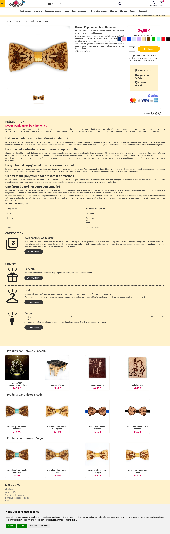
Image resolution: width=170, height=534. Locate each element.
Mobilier (114, 11)
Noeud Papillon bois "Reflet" (102, 443)
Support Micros (61, 392)
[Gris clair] (134, 39)
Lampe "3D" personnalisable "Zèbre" (21, 392)
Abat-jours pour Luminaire (31, 11)
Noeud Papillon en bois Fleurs (142, 493)
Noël (74, 11)
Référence (78, 51)
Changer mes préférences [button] (39, 526)
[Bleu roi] (129, 39)
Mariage (123, 11)
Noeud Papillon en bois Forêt (61, 493)
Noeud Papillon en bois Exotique (102, 493)
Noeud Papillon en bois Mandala (21, 443)
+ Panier (149, 49)
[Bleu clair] (158, 39)
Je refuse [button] (22, 526)
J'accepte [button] (10, 526)
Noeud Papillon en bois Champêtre (62, 443)
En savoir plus (34, 251)
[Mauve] (139, 39)
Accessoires (83, 11)
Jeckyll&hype (142, 392)
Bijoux (66, 11)
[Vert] (153, 39)
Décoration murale (53, 11)
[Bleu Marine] (119, 39)
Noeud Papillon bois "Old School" (142, 443)
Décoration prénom (99, 11)
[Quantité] (130, 49)
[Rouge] (163, 39)
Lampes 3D (144, 11)
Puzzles (133, 11)
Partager (152, 113)
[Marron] (148, 39)
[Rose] (124, 39)
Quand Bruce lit (102, 392)
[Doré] (144, 39)
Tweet (156, 113)
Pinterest (159, 113)
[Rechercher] (85, 3)
